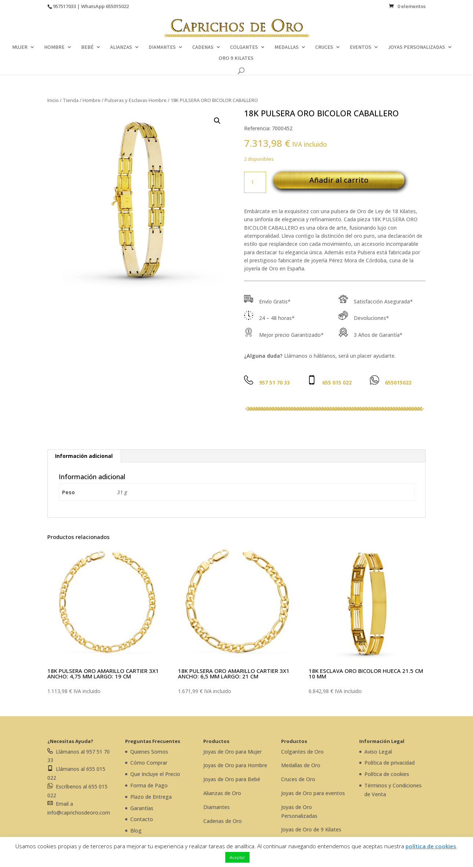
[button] (217, 120)
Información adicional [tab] (84, 455)
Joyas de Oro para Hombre (235, 765)
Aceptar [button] (237, 857)
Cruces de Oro (298, 779)
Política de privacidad (389, 762)
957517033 (64, 6)
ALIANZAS (121, 47)
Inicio (53, 100)
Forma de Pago (149, 785)
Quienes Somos (149, 751)
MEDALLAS (286, 47)
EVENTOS (360, 47)
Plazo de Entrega (151, 796)
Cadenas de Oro (222, 820)
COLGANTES (244, 47)
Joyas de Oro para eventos (313, 793)
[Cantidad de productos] (255, 182)
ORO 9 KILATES (236, 58)
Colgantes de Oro (302, 751)
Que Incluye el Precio (155, 774)
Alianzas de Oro (222, 793)
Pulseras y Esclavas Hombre (136, 100)
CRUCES (324, 47)
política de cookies (430, 846)
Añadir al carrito (338, 180)
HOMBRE (54, 47)
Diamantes (216, 807)
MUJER (20, 47)
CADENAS (203, 47)
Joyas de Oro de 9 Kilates (311, 829)
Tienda (71, 100)
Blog (136, 830)
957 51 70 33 (274, 382)
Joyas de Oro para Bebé (231, 779)
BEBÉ (87, 47)
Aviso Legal (378, 751)
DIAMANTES (162, 47)
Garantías (141, 808)
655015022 (117, 6)
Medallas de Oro (300, 765)
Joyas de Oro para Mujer (232, 751)
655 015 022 (337, 382)
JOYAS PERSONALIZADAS (416, 47)
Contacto (141, 819)
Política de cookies (386, 774)
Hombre (92, 100)
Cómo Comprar (148, 762)
